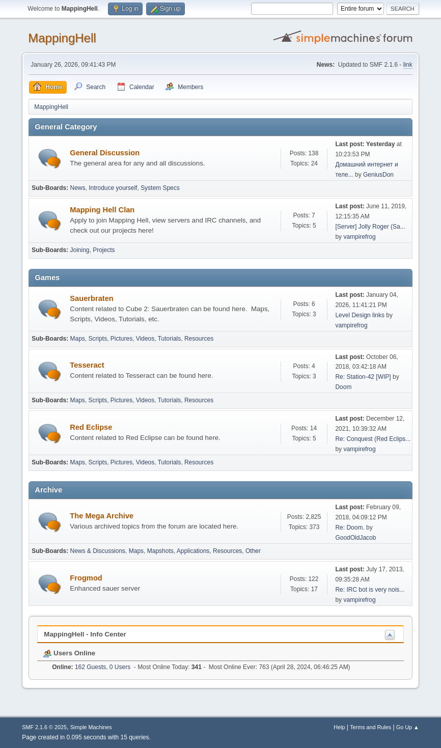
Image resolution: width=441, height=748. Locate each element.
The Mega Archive (101, 516)
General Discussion (105, 153)
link (407, 64)
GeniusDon (378, 174)
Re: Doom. (349, 527)
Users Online (69, 653)
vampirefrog (359, 236)
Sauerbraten (92, 298)
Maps (77, 338)
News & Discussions (98, 551)
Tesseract (87, 365)
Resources (198, 338)
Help (339, 727)
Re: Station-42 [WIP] (363, 376)
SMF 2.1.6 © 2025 (44, 727)
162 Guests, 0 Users (91, 667)
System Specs (160, 187)
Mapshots (160, 551)
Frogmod (86, 578)
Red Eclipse (91, 427)
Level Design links (359, 315)
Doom (343, 387)
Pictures (121, 338)
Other (253, 551)
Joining (80, 250)
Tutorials (169, 338)
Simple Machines (91, 727)
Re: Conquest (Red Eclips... (372, 438)
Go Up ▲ (407, 727)
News (78, 187)
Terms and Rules (370, 727)
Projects (104, 250)
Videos (145, 338)
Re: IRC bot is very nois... (369, 589)
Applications (193, 551)
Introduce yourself (113, 187)
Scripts (98, 338)
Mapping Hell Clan (102, 210)
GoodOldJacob (355, 537)
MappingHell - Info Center (85, 634)
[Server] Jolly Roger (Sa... (370, 226)
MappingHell (62, 38)
